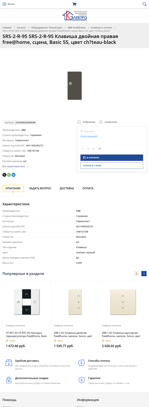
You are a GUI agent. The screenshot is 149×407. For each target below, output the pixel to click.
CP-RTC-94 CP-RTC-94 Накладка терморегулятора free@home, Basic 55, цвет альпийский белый (26, 334)
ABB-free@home (76, 27)
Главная (6, 27)
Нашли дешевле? (89, 136)
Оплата (87, 188)
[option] (27, 316)
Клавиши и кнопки (101, 27)
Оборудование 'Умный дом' (46, 27)
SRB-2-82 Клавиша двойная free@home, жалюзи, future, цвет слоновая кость (73, 334)
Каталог (21, 27)
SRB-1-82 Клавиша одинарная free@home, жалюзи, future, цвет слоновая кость (121, 334)
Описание (13, 188)
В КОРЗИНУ (91, 158)
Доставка (67, 188)
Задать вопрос (40, 188)
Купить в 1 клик (92, 166)
